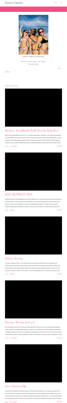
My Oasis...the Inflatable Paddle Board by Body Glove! (32, 130)
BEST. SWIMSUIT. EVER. (19, 194)
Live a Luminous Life (15, 386)
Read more (59, 146)
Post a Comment (13, 146)
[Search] (56, 2)
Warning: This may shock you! (20, 322)
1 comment (11, 210)
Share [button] (59, 68)
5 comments (12, 274)
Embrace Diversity (14, 258)
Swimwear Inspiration (14, 2)
